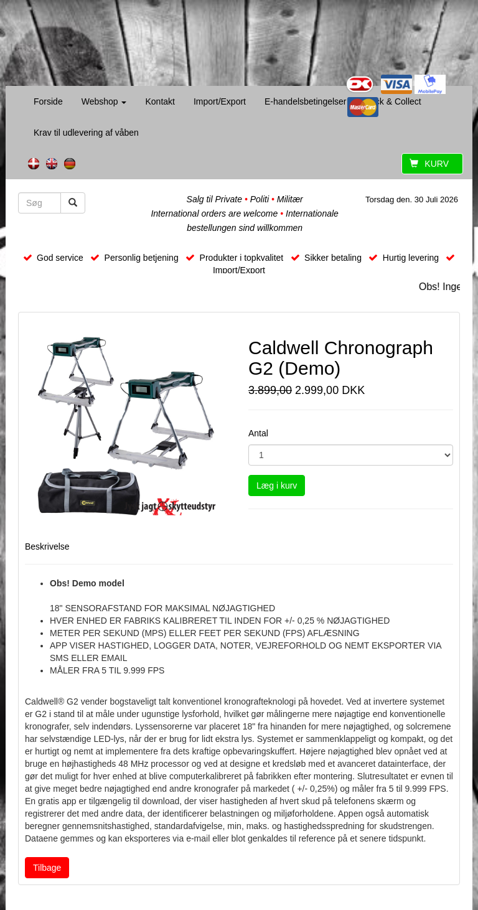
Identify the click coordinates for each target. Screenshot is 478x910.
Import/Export (220, 101)
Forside (48, 101)
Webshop (104, 101)
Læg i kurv (276, 485)
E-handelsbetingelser (306, 101)
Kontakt (159, 101)
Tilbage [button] (47, 868)
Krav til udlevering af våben (86, 133)
